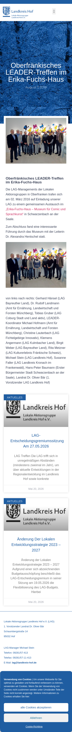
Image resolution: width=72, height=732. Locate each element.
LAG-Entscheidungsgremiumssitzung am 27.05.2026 (37, 440)
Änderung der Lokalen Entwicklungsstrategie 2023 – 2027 (35, 544)
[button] (54, 11)
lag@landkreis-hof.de (24, 662)
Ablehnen (36, 717)
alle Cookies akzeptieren (36, 707)
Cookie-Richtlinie (34, 726)
